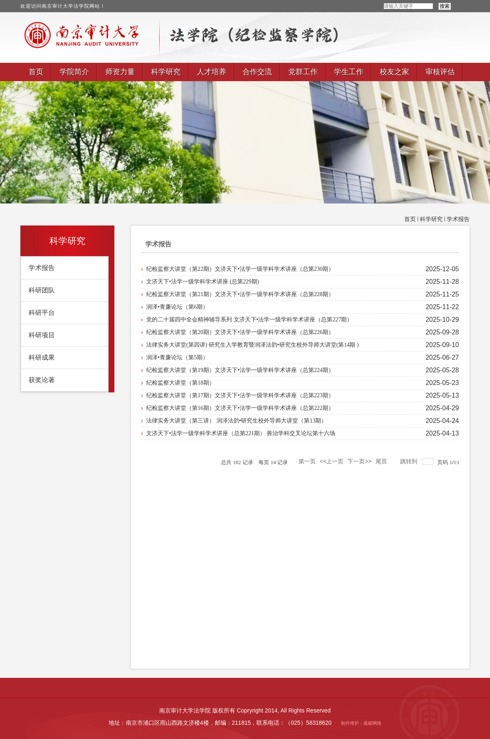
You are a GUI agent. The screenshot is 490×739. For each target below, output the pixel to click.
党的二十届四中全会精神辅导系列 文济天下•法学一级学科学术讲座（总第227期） (249, 319)
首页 (410, 219)
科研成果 (42, 357)
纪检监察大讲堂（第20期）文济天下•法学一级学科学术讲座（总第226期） (240, 332)
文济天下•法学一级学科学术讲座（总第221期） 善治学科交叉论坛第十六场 (240, 433)
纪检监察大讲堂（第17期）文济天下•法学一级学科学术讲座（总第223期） (240, 395)
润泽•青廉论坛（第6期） (177, 307)
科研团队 (42, 290)
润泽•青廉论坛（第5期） (177, 357)
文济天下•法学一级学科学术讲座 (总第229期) (202, 282)
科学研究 (431, 219)
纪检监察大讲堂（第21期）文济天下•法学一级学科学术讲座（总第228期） (240, 294)
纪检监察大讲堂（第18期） (180, 383)
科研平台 (42, 312)
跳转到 (409, 461)
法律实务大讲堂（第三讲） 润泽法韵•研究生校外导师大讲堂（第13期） (236, 421)
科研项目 (42, 335)
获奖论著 (42, 379)
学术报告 (458, 219)
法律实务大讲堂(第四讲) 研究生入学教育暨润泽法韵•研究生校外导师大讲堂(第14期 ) (252, 345)
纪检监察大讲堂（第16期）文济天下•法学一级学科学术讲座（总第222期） (240, 408)
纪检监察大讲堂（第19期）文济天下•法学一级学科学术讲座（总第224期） (240, 370)
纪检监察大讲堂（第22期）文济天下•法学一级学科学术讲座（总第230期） (240, 269)
